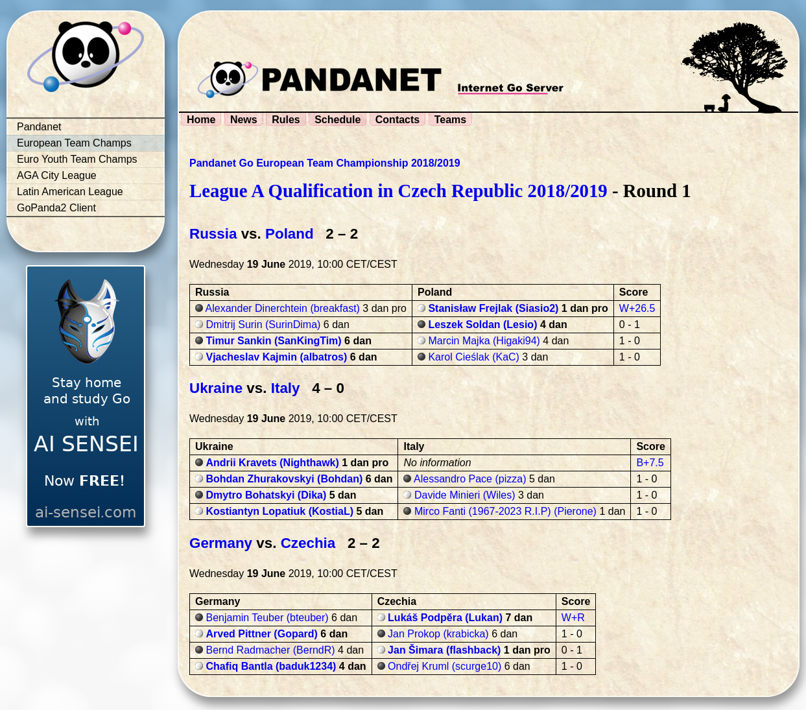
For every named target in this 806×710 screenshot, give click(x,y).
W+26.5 (637, 308)
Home (201, 119)
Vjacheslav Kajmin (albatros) (276, 356)
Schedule (337, 119)
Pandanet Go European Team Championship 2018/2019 (324, 163)
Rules (286, 119)
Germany (220, 543)
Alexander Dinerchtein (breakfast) (283, 308)
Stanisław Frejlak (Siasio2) (493, 308)
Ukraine (216, 388)
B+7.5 (649, 462)
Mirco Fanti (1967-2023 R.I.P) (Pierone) (505, 511)
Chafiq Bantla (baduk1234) (271, 666)
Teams (450, 119)
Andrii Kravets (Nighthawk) (272, 462)
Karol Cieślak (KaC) (473, 356)
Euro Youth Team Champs (77, 159)
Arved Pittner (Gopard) (261, 633)
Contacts (397, 119)
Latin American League (70, 191)
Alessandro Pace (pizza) (470, 478)
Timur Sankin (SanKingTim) (273, 340)
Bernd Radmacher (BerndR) (270, 650)
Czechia (308, 543)
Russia (213, 234)
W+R (573, 617)
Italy (285, 388)
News (243, 119)
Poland (289, 234)
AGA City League (57, 175)
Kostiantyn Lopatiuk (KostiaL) (279, 511)
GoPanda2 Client (56, 207)
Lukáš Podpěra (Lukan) (445, 617)
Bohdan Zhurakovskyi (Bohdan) (284, 478)
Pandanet (39, 126)
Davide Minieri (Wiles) (465, 495)
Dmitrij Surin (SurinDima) (263, 324)
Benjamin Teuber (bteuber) (267, 617)
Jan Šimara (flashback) (444, 650)
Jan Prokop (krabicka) (438, 633)
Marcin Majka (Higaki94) (484, 340)
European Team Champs (74, 142)
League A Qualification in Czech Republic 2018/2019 (398, 190)
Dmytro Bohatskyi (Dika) (266, 495)
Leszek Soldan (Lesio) (482, 324)
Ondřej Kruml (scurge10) (444, 666)
